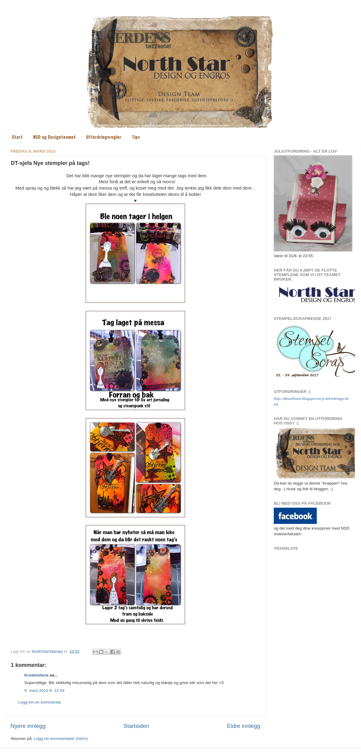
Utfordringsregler (103, 136)
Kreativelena (36, 675)
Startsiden (136, 726)
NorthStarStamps (48, 651)
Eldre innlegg (243, 726)
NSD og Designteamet (54, 136)
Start (17, 136)
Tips (136, 136)
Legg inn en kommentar (39, 702)
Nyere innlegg (28, 726)
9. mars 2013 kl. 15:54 (44, 690)
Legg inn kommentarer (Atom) (61, 738)
